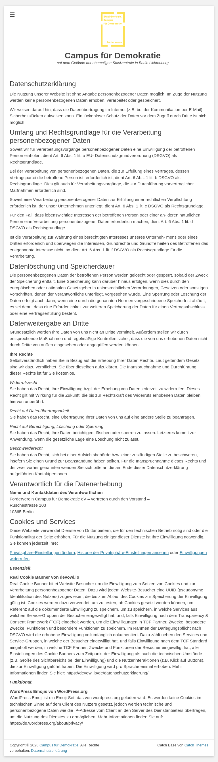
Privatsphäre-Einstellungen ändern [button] (42, 552)
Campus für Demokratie (113, 55)
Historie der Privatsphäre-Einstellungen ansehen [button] (123, 552)
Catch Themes (196, 745)
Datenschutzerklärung (49, 750)
